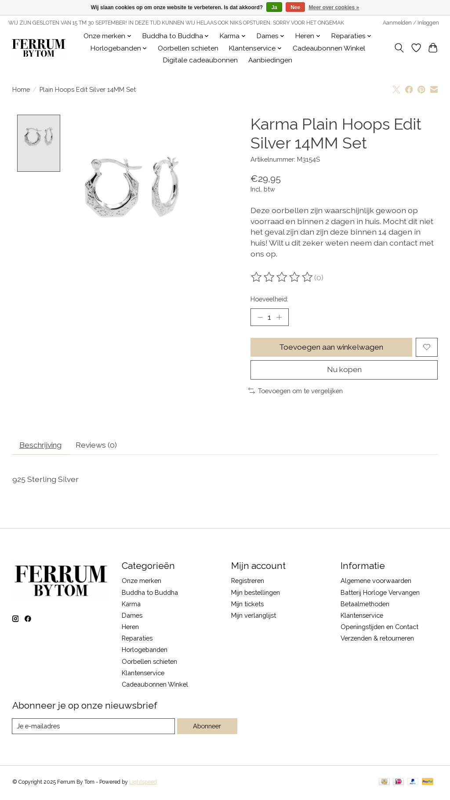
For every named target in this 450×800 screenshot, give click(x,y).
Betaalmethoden (365, 605)
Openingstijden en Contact (379, 628)
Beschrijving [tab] (42, 446)
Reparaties (137, 639)
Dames (132, 616)
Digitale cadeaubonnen (200, 60)
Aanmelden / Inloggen (411, 23)
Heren (130, 628)
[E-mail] (93, 727)
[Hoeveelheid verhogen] (279, 317)
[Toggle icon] (398, 48)
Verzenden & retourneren (377, 639)
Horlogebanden (144, 651)
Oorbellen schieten (188, 48)
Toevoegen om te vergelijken (295, 391)
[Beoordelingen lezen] (282, 277)
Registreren (247, 582)
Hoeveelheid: (269, 299)
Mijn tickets (247, 605)
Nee (295, 7)
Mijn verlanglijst (253, 616)
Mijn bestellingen (255, 593)
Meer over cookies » (334, 7)
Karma (131, 605)
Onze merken (141, 582)
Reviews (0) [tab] (100, 446)
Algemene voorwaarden (376, 582)
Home (21, 89)
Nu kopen (344, 370)
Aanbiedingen (270, 60)
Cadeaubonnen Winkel (329, 48)
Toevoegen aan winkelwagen (331, 347)
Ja (274, 7)
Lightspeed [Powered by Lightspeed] (143, 784)
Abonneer (206, 727)
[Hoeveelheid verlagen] (260, 317)
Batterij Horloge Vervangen (380, 593)
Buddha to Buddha (150, 593)
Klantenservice (143, 674)
